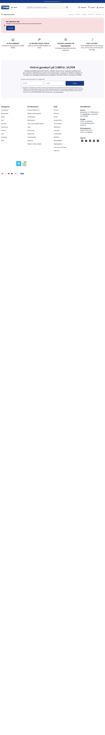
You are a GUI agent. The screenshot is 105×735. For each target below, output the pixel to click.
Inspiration (57, 130)
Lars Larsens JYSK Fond (60, 147)
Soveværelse (4, 110)
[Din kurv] (100, 7)
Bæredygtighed (58, 140)
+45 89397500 (86, 114)
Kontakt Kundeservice (86, 130)
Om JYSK (56, 110)
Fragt (28, 127)
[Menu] (14, 7)
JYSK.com (56, 113)
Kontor (3, 117)
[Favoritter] (82, 7)
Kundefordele (31, 117)
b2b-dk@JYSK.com (89, 123)
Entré (2, 140)
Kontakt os (83, 125)
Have (2, 134)
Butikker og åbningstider (34, 113)
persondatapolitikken (58, 92)
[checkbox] (22, 88)
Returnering (30, 130)
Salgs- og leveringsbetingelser (35, 123)
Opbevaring (4, 127)
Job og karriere (58, 120)
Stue (2, 120)
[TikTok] (98, 141)
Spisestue (3, 123)
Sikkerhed (30, 140)
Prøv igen (10, 28)
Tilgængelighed (58, 144)
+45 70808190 (88, 132)
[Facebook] (82, 141)
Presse (55, 117)
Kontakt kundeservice (33, 110)
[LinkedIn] (90, 141)
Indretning (4, 137)
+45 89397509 (88, 121)
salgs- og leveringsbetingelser (38, 90)
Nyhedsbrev (57, 127)
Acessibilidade (58, 123)
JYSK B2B (56, 137)
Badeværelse (4, 113)
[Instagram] (86, 141)
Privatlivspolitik (31, 137)
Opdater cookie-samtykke (34, 144)
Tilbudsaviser (31, 120)
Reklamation (30, 134)
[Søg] (67, 7)
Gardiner (3, 130)
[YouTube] (94, 141)
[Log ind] (91, 7)
